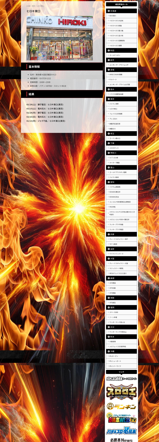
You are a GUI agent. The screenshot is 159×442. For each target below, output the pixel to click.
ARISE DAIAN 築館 (115, 70)
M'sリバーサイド (115, 343)
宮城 (111, 66)
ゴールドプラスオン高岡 (117, 162)
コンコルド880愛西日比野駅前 (120, 189)
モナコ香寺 (113, 228)
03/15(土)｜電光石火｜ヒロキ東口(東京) (42, 108)
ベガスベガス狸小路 (116, 29)
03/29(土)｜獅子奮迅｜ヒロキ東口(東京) (42, 104)
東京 (111, 93)
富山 (111, 157)
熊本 (111, 315)
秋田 (111, 47)
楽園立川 (112, 120)
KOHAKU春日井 (114, 180)
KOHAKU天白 (114, 185)
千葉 (111, 134)
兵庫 (111, 219)
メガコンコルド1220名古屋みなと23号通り (122, 199)
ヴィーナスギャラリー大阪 (118, 247)
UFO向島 (112, 269)
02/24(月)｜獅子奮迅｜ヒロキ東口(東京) (42, 112)
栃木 (111, 84)
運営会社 (71, 430)
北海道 (112, 11)
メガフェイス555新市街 (117, 324)
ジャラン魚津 (114, 166)
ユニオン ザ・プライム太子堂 (119, 79)
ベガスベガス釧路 (115, 24)
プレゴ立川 (113, 111)
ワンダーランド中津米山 (117, 311)
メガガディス (114, 139)
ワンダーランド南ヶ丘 (117, 301)
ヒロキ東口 (113, 102)
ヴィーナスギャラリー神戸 (118, 224)
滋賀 (111, 233)
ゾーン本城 (113, 297)
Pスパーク (113, 75)
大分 (111, 306)
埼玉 (111, 125)
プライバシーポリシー (83, 430)
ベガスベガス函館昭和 (117, 38)
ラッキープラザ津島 (116, 210)
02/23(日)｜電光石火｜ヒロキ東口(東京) (42, 116)
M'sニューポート (115, 338)
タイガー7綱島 (114, 153)
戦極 (79, 435)
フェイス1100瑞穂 (115, 107)
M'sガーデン (113, 334)
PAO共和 (112, 194)
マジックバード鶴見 (116, 251)
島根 (111, 260)
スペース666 (113, 292)
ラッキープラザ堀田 (116, 214)
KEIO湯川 (112, 15)
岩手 (111, 56)
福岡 (111, 288)
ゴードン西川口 (114, 130)
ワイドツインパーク (116, 237)
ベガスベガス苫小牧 (116, 33)
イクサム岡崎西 (114, 175)
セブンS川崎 (113, 148)
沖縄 (111, 329)
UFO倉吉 (112, 283)
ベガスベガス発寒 (115, 43)
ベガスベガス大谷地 (116, 20)
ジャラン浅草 (114, 98)
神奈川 (112, 143)
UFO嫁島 (112, 274)
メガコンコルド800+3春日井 (119, 205)
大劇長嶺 (112, 320)
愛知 (111, 171)
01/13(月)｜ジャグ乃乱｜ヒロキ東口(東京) (43, 120)
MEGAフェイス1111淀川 (118, 256)
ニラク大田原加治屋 (116, 88)
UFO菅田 (112, 265)
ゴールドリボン (114, 52)
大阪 (111, 242)
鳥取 (111, 279)
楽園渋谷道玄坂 (114, 116)
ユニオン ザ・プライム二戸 (118, 61)
